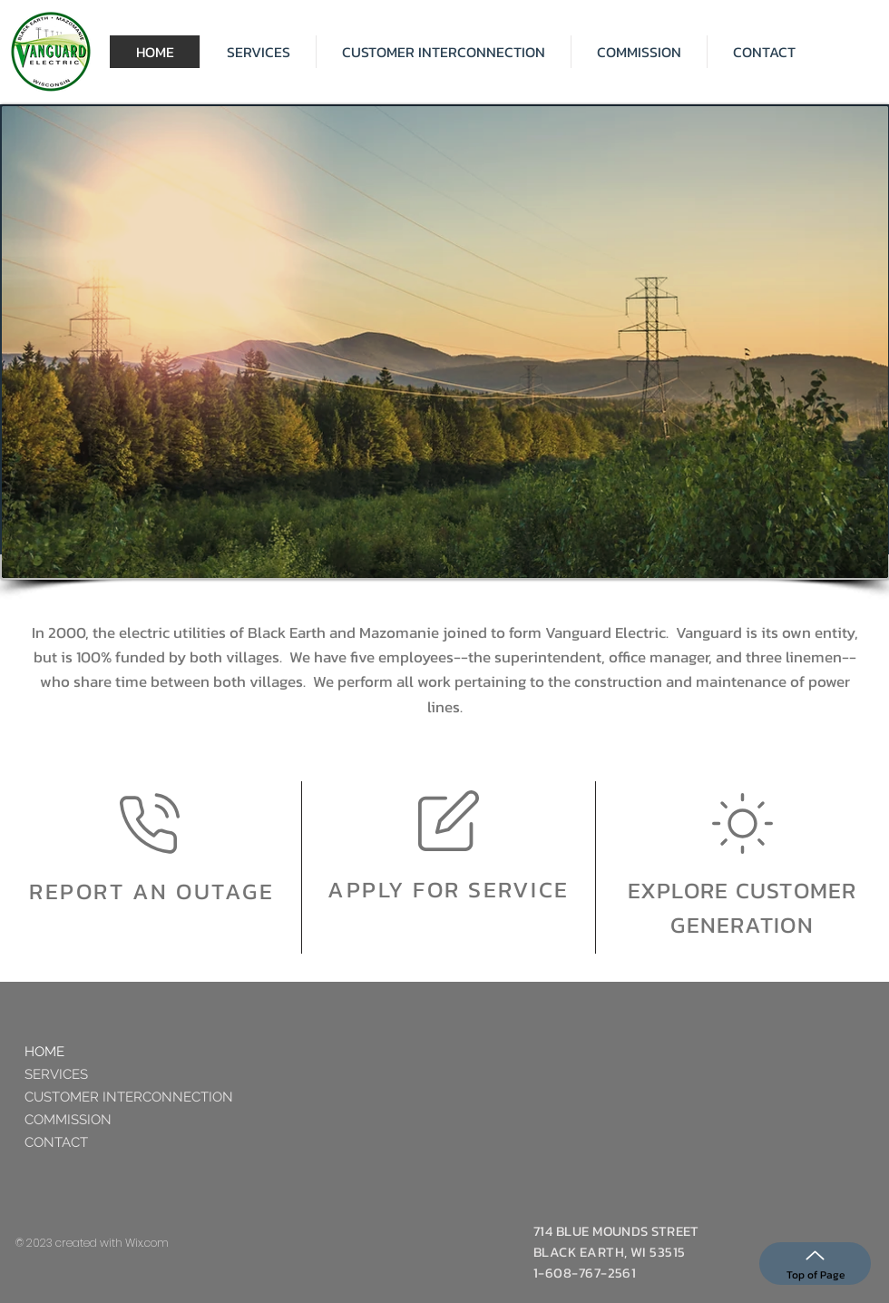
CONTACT (56, 1142)
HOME (44, 1051)
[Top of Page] (815, 1263)
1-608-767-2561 (584, 1272)
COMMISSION (68, 1120)
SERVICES (56, 1074)
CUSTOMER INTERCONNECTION (128, 1097)
